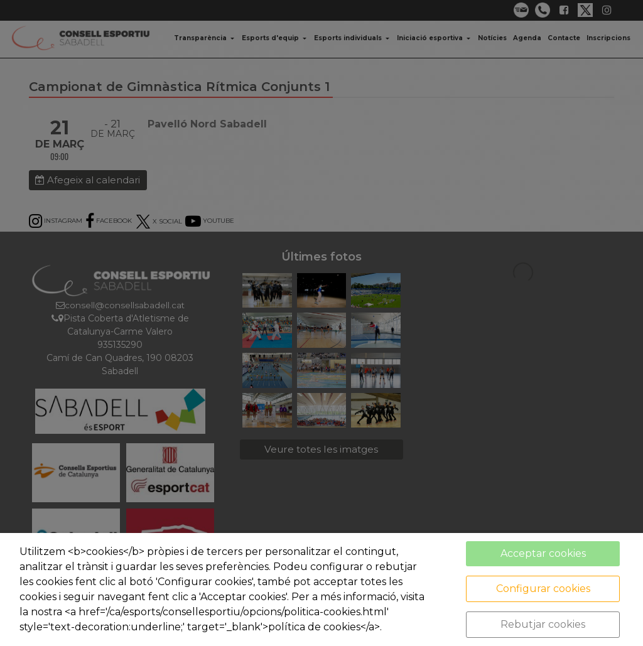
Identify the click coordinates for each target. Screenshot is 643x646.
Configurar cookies (543, 589)
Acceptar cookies (543, 553)
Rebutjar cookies (542, 624)
